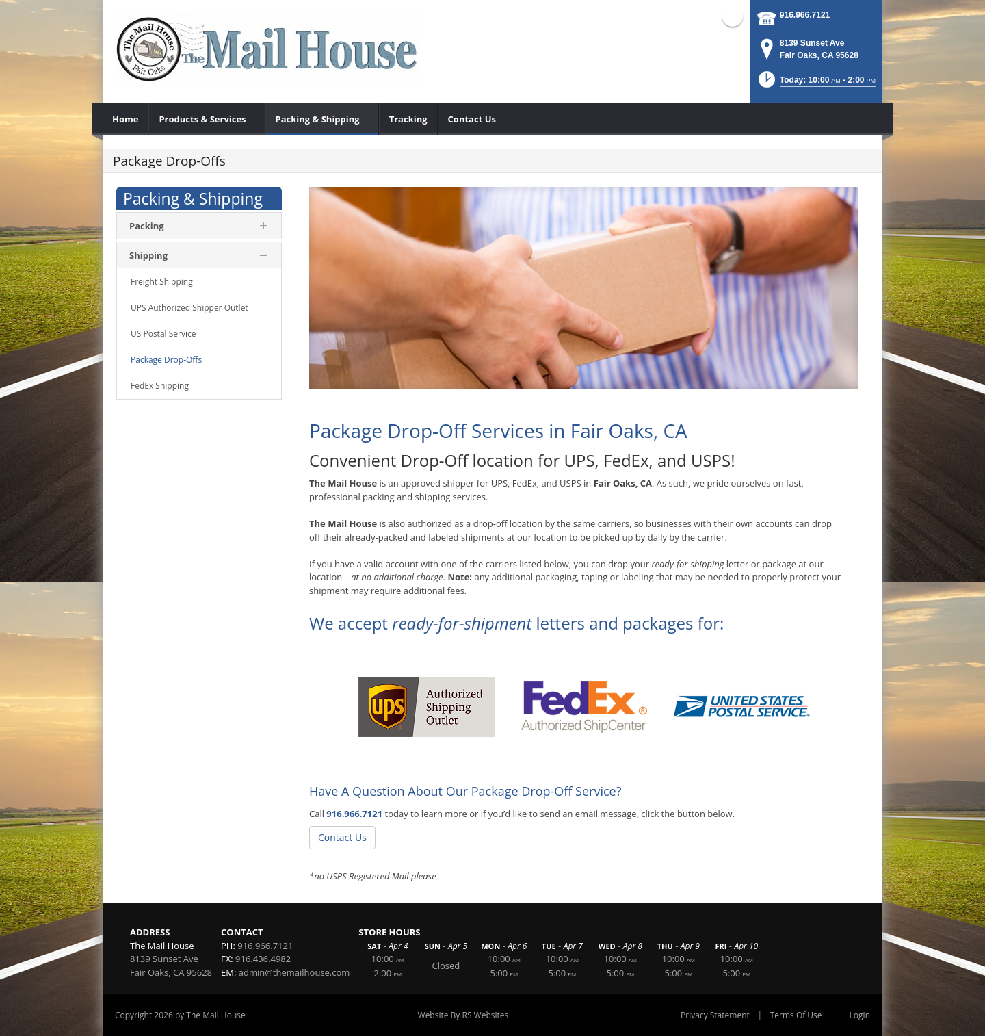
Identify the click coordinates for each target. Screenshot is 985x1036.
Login (860, 1015)
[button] (816, 84)
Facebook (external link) (732, 16)
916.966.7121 (805, 15)
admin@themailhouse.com (294, 972)
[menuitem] (125, 119)
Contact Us (342, 837)
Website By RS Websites (463, 1015)
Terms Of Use (796, 1015)
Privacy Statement (715, 1015)
